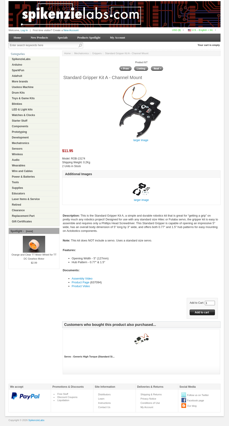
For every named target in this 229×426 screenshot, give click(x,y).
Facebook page (195, 400)
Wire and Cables (22, 171)
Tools (15, 182)
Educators (18, 193)
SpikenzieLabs (21, 59)
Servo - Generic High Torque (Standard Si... (89, 356)
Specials (63, 37)
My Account (117, 37)
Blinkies (17, 103)
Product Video (81, 286)
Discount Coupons (67, 397)
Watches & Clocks (23, 115)
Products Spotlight (88, 37)
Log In (24, 30)
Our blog (192, 405)
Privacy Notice (148, 398)
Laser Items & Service (26, 199)
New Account (71, 30)
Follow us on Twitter (198, 395)
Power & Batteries (23, 176)
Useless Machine (23, 87)
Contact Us (104, 407)
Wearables (18, 165)
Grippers (97, 53)
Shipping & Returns (151, 394)
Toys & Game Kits (23, 98)
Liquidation (63, 400)
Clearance (18, 210)
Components (20, 126)
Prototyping (19, 131)
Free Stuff (62, 394)
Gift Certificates (22, 221)
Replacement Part (23, 215)
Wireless (17, 154)
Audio (15, 159)
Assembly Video (82, 278)
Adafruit (17, 75)
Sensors (17, 148)
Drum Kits (18, 92)
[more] (29, 231)
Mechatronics (20, 143)
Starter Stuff (19, 120)
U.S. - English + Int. (200, 30)
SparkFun (18, 70)
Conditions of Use (150, 403)
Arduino (17, 64)
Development (20, 137)
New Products (39, 37)
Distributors (104, 394)
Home (17, 37)
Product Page (80, 282)
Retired (16, 204)
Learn (101, 398)
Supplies (17, 187)
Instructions (104, 403)
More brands (20, 81)
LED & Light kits (22, 109)
